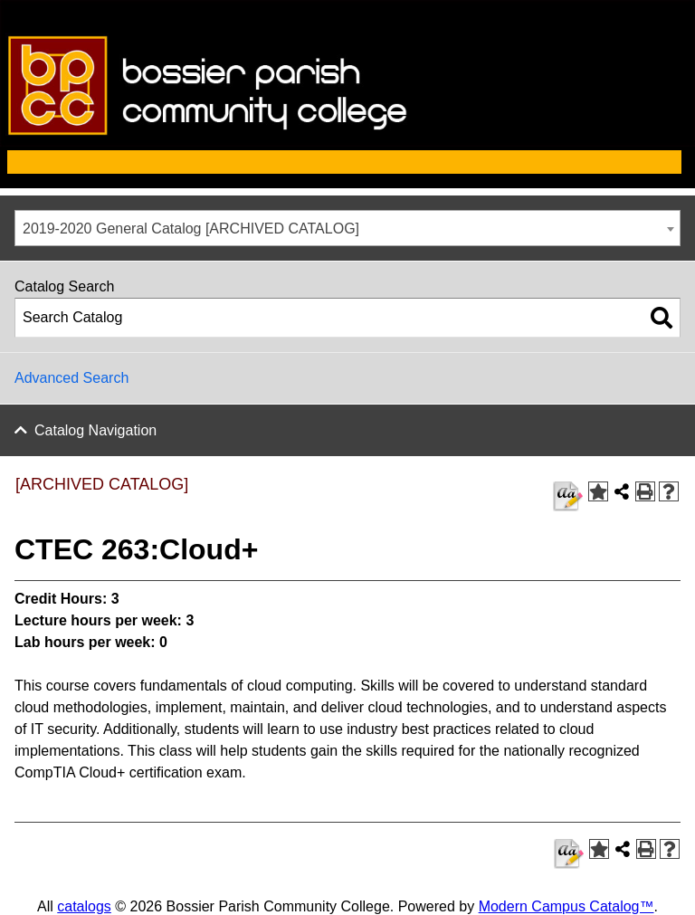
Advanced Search (71, 378)
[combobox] (347, 228)
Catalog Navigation (95, 430)
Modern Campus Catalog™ (566, 906)
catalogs (84, 906)
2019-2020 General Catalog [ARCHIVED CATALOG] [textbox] (191, 228)
